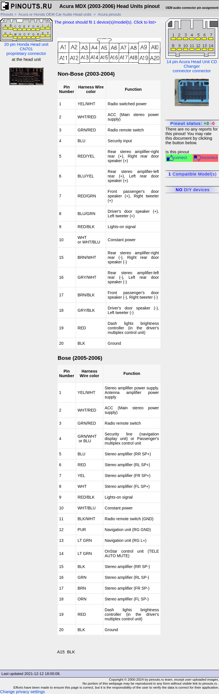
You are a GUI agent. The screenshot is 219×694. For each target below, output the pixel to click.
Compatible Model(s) (192, 174)
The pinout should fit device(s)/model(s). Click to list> (105, 22)
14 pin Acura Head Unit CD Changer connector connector (192, 45)
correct (176, 158)
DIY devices (193, 189)
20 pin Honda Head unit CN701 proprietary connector (26, 37)
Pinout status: (192, 123)
